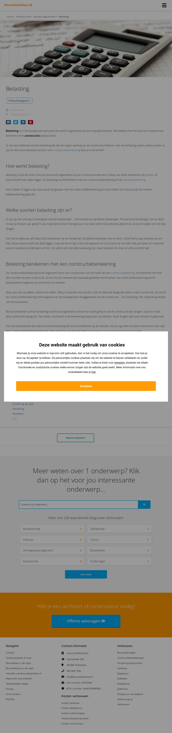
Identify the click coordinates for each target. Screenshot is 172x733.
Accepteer (86, 386)
